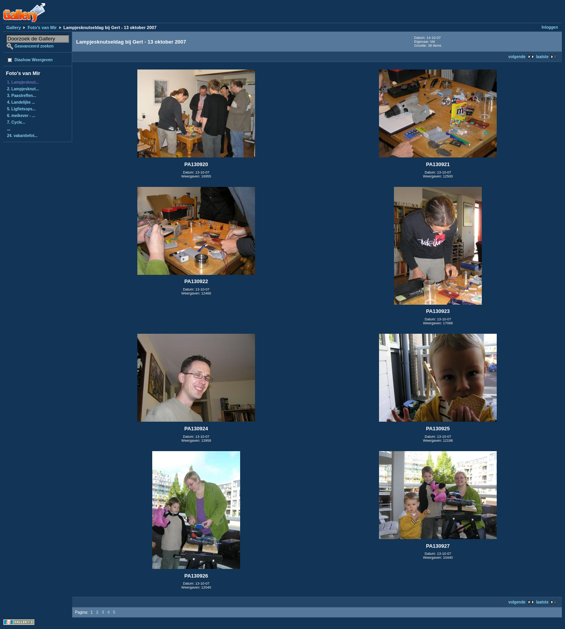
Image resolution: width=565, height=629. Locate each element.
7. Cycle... (16, 122)
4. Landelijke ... (21, 102)
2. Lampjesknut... (23, 89)
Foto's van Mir (41, 27)
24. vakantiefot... (22, 135)
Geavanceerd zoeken (34, 46)
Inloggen (549, 27)
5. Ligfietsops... (21, 109)
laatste (542, 57)
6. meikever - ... (21, 115)
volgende (516, 57)
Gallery (13, 27)
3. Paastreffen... (21, 95)
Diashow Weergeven (34, 60)
